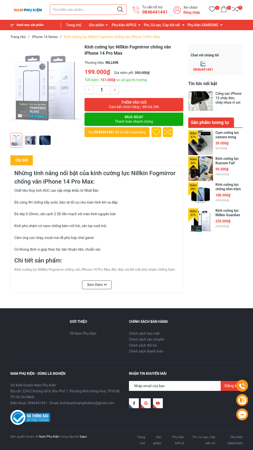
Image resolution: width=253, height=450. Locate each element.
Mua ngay (134, 119)
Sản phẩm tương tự (210, 122)
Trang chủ (73, 25)
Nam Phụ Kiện (49, 436)
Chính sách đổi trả (143, 345)
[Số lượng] (101, 90)
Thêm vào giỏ (134, 104)
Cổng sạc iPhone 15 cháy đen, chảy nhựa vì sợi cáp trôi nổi (228, 98)
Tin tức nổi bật (202, 83)
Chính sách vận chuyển (146, 339)
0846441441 (155, 12)
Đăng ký (232, 385)
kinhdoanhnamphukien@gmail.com (87, 403)
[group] (45, 87)
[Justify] (120, 10)
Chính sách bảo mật (144, 333)
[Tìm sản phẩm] (88, 10)
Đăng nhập (191, 12)
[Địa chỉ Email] (186, 386)
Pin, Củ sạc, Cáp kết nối (162, 25)
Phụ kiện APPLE (124, 25)
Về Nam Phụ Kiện (83, 333)
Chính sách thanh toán (146, 351)
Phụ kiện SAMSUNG (202, 25)
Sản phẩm (96, 25)
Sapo (83, 436)
